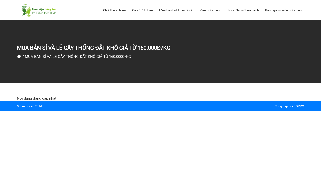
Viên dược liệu (210, 10)
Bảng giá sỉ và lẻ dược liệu (283, 10)
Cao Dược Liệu (142, 10)
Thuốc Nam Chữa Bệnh (242, 10)
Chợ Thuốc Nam (114, 10)
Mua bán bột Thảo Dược (176, 10)
